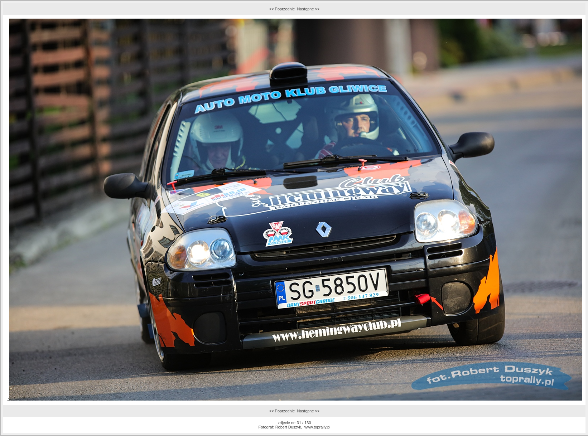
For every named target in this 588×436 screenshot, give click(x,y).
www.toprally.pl (317, 427)
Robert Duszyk (288, 427)
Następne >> (308, 9)
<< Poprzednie (282, 9)
